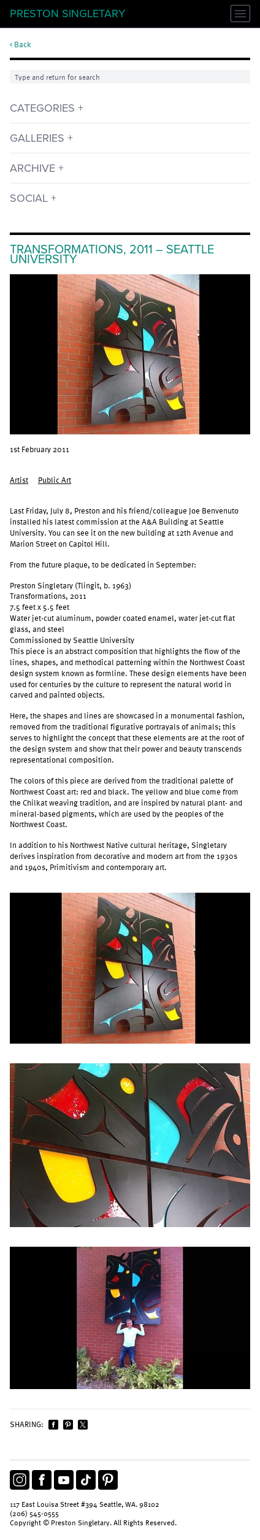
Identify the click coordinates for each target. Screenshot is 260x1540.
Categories (42, 108)
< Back (20, 44)
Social (29, 198)
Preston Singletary (67, 13)
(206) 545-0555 (34, 1513)
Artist (19, 480)
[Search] (130, 76)
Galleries (37, 138)
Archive (32, 168)
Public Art (54, 480)
